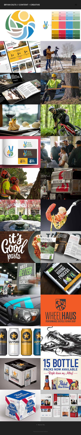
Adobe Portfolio (44, 431)
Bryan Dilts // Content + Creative (22, 4)
